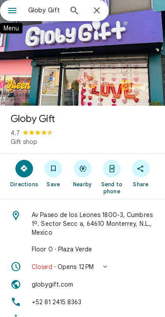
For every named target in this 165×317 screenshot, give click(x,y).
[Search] (74, 11)
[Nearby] (82, 173)
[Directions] (24, 173)
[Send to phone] (111, 176)
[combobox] (45, 10)
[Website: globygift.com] (82, 284)
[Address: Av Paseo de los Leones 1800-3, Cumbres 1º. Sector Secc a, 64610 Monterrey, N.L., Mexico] (82, 223)
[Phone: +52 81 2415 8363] (82, 302)
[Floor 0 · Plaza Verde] (82, 249)
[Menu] (12, 11)
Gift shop (24, 142)
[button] (82, 267)
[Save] (53, 173)
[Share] (140, 173)
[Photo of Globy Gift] (82, 53)
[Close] (97, 11)
